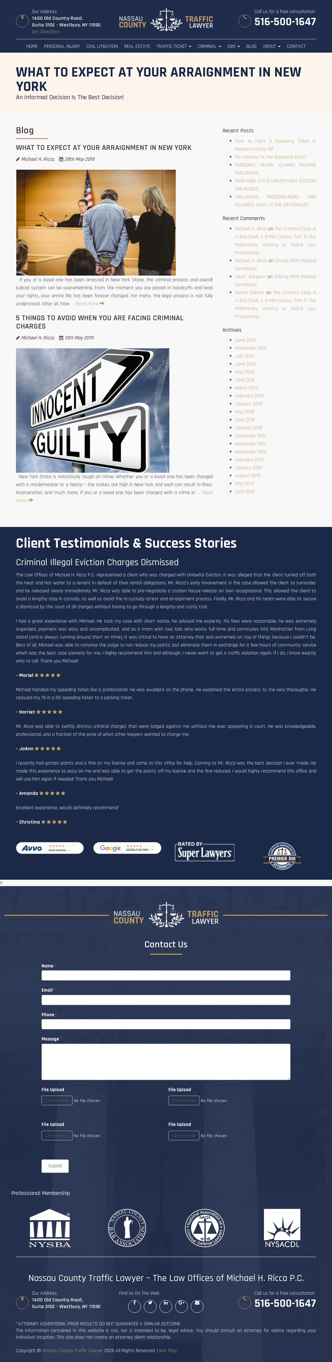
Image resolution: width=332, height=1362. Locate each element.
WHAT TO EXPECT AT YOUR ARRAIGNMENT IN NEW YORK (103, 147)
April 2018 (245, 420)
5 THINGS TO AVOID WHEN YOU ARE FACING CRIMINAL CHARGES (99, 322)
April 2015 (245, 491)
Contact (296, 46)
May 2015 (244, 483)
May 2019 (244, 372)
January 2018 (248, 428)
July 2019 (244, 356)
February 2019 (249, 396)
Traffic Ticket (174, 46)
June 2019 (245, 364)
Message (52, 1039)
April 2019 (245, 380)
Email (49, 990)
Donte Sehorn (249, 292)
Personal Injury (62, 46)
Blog (251, 46)
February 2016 (249, 459)
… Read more (88, 303)
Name (49, 966)
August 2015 (247, 475)
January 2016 (248, 467)
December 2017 (250, 436)
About (272, 46)
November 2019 (251, 348)
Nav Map (168, 1350)
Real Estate (137, 46)
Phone (49, 1015)
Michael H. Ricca (250, 229)
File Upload (179, 1090)
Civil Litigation (102, 46)
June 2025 (246, 340)
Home (32, 46)
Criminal (209, 46)
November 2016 (251, 451)
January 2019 (248, 404)
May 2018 (244, 412)
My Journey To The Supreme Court (270, 157)
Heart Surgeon (250, 276)
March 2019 (246, 388)
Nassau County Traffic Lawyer (72, 1350)
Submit (55, 1166)
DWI (234, 46)
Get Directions (46, 31)
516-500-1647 (285, 22)
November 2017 (250, 443)
